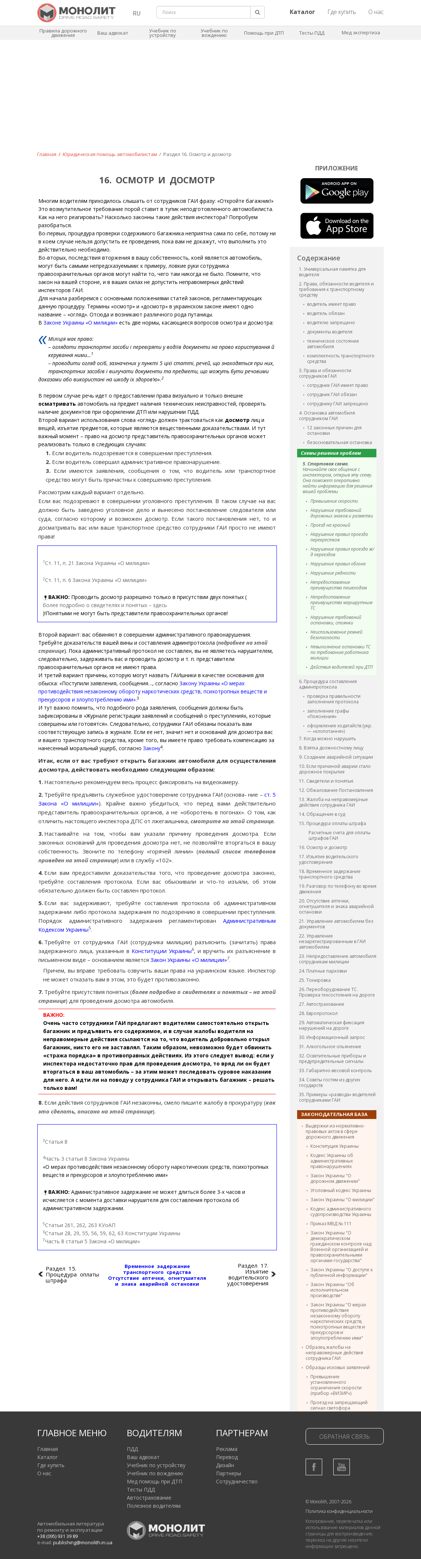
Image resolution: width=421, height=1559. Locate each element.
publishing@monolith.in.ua (82, 1542)
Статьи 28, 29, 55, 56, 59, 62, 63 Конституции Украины (111, 1233)
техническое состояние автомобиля (333, 344)
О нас (376, 12)
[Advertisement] (210, 100)
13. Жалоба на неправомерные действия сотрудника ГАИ (333, 802)
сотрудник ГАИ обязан (332, 394)
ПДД (132, 1448)
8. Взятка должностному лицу (331, 748)
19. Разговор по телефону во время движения (337, 889)
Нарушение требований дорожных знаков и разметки (341, 513)
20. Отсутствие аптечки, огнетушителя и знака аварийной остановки (336, 906)
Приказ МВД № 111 (331, 1223)
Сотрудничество (237, 1481)
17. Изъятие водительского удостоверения (328, 859)
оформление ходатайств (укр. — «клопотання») (339, 728)
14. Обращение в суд (322, 814)
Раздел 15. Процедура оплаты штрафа (72, 1274)
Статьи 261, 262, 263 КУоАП (79, 1225)
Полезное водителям (154, 1505)
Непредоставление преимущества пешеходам (338, 585)
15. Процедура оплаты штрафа (332, 823)
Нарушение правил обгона (338, 564)
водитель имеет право (331, 304)
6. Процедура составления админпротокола (328, 684)
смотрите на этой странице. (233, 821)
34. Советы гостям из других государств (329, 1082)
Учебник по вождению (214, 32)
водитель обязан (326, 313)
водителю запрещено (331, 322)
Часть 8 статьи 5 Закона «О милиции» (91, 1241)
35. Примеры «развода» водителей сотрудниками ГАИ (337, 1097)
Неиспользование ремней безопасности (336, 635)
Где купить (341, 12)
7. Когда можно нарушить (327, 738)
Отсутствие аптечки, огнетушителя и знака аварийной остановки (157, 1281)
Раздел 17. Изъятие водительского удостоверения (247, 1274)
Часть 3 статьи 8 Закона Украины (86, 1158)
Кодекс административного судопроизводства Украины (340, 1211)
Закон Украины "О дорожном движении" (335, 1178)
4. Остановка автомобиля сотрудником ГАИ (327, 416)
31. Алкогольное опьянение (330, 1046)
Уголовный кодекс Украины (340, 1190)
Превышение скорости (334, 501)
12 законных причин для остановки (334, 430)
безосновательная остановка (339, 442)
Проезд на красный (330, 525)
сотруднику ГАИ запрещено (337, 404)
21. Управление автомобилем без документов (336, 924)
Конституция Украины (334, 1146)
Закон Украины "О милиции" (342, 1199)
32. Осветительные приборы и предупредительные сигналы (332, 1058)
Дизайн (225, 1465)
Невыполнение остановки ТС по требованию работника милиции (340, 652)
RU (137, 13)
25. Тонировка (315, 980)
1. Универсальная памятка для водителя (332, 272)
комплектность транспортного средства (341, 358)
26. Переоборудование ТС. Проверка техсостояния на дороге (337, 992)
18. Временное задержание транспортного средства (330, 874)
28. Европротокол (318, 1013)
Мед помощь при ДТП (154, 1481)
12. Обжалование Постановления (336, 790)
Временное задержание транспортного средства (157, 1269)
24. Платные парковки (323, 971)
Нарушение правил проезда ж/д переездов (342, 552)
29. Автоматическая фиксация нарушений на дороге (331, 1025)
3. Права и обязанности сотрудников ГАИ (325, 373)
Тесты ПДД (311, 33)
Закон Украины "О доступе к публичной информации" (341, 1272)
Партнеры (228, 1473)
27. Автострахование (321, 1004)
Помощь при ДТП (264, 33)
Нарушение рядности (333, 573)
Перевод (227, 1457)
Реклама (226, 1448)
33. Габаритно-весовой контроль (335, 1070)
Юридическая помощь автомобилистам (110, 154)
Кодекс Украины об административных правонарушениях (331, 1161)
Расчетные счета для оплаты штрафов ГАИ (339, 835)
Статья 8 (55, 1141)
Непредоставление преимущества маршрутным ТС (341, 602)
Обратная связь (344, 1436)
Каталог (47, 1457)
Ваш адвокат (112, 33)
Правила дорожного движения (63, 32)
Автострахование (149, 1497)
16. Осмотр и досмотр (323, 847)
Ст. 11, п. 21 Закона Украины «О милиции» (96, 563)
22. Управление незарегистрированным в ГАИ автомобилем (332, 941)
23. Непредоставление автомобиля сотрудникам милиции (337, 959)
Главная (46, 154)
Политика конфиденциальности (339, 1511)
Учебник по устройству (162, 32)
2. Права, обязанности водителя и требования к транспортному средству (336, 289)
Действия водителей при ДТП (341, 667)
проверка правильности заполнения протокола (334, 699)
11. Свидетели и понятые (326, 781)
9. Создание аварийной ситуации (336, 757)
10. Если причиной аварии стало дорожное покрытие (335, 769)
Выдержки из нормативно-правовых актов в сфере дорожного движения (335, 1131)
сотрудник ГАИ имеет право (337, 385)
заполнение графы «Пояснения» (328, 714)
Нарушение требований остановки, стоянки (335, 620)
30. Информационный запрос (332, 1037)
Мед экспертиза (361, 32)
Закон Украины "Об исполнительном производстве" (332, 1290)
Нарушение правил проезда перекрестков (339, 537)
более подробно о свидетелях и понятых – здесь (105, 605)
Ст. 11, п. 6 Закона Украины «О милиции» (95, 579)
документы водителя (329, 332)
